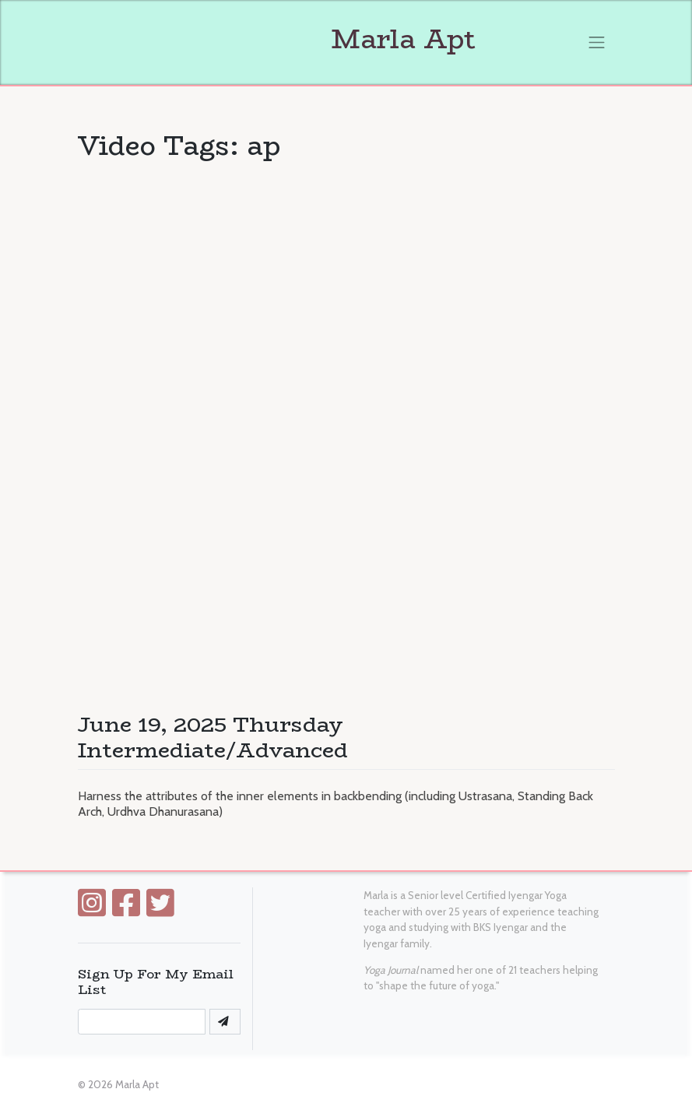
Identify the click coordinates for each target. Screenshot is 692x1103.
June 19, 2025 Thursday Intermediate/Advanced (213, 737)
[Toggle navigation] (597, 42)
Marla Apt (277, 39)
